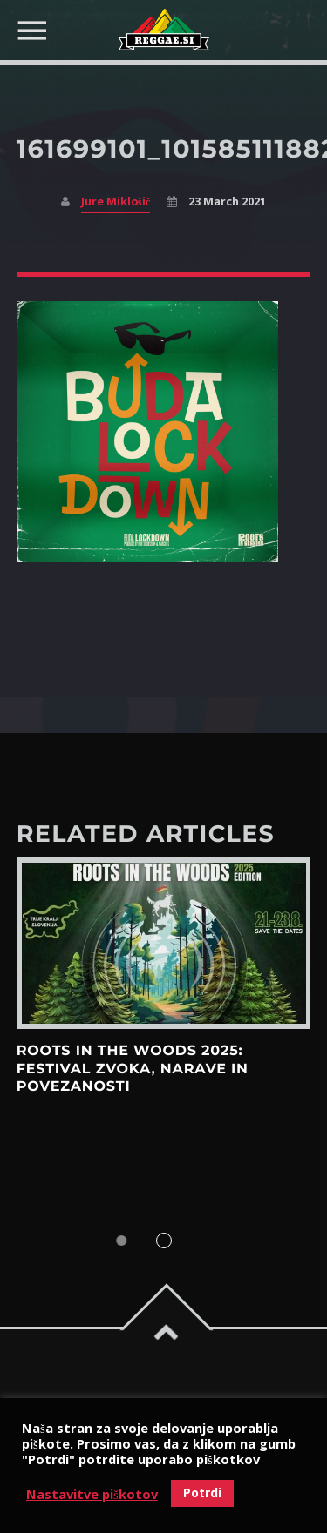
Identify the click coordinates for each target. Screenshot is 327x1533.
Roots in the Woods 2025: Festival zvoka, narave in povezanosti (133, 1069)
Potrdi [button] (202, 1492)
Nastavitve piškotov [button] (92, 1494)
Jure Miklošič (115, 201)
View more (164, 943)
